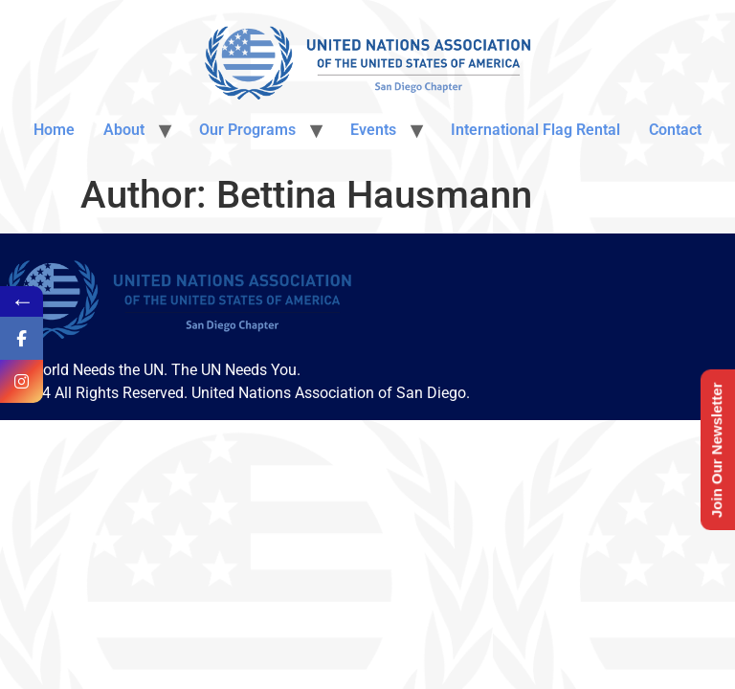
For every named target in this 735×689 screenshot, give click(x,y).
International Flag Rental (535, 130)
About (124, 130)
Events (373, 130)
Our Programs (247, 130)
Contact (675, 130)
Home (54, 130)
